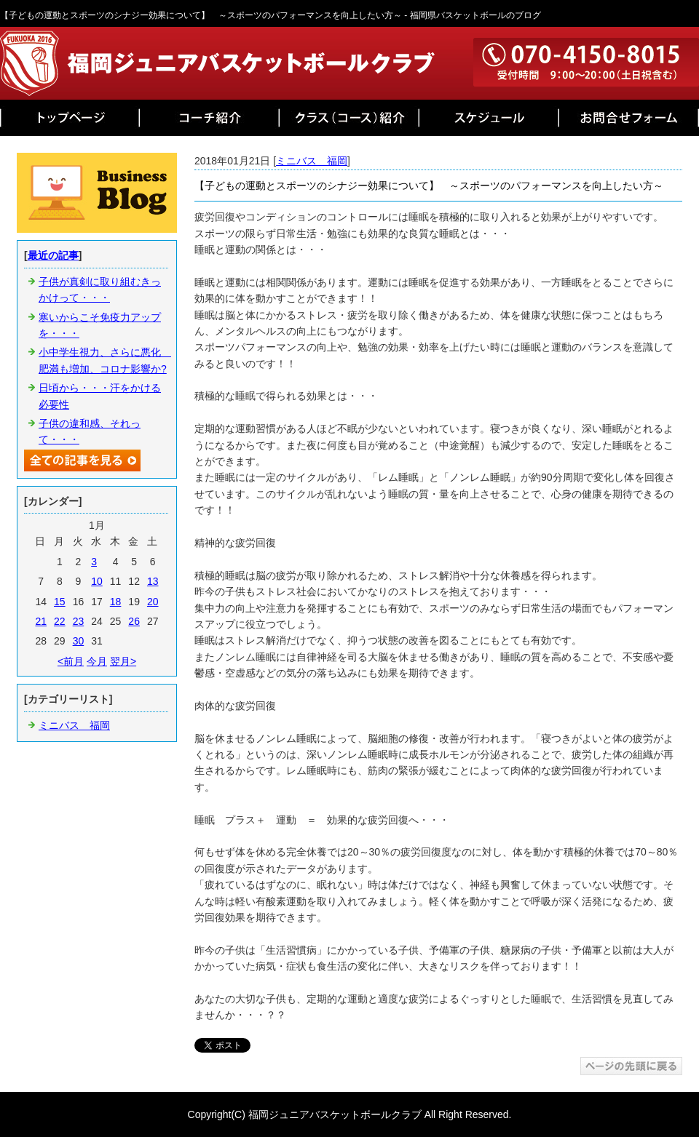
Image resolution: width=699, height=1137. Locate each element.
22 (60, 621)
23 (78, 621)
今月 (97, 661)
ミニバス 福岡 (311, 161)
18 (116, 601)
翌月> (123, 661)
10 (97, 581)
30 (78, 641)
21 (41, 621)
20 (153, 601)
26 (134, 621)
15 (60, 601)
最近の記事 (53, 255)
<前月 (71, 661)
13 (153, 581)
